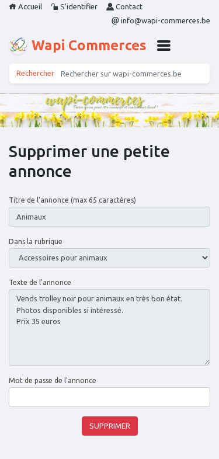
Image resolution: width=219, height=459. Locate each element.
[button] (163, 45)
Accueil (25, 6)
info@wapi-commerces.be (161, 20)
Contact (124, 6)
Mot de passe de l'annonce (52, 380)
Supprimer (109, 426)
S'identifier (74, 6)
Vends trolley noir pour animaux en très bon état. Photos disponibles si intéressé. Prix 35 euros (109, 327)
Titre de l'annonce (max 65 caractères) (72, 200)
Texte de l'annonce (40, 282)
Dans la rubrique (35, 241)
